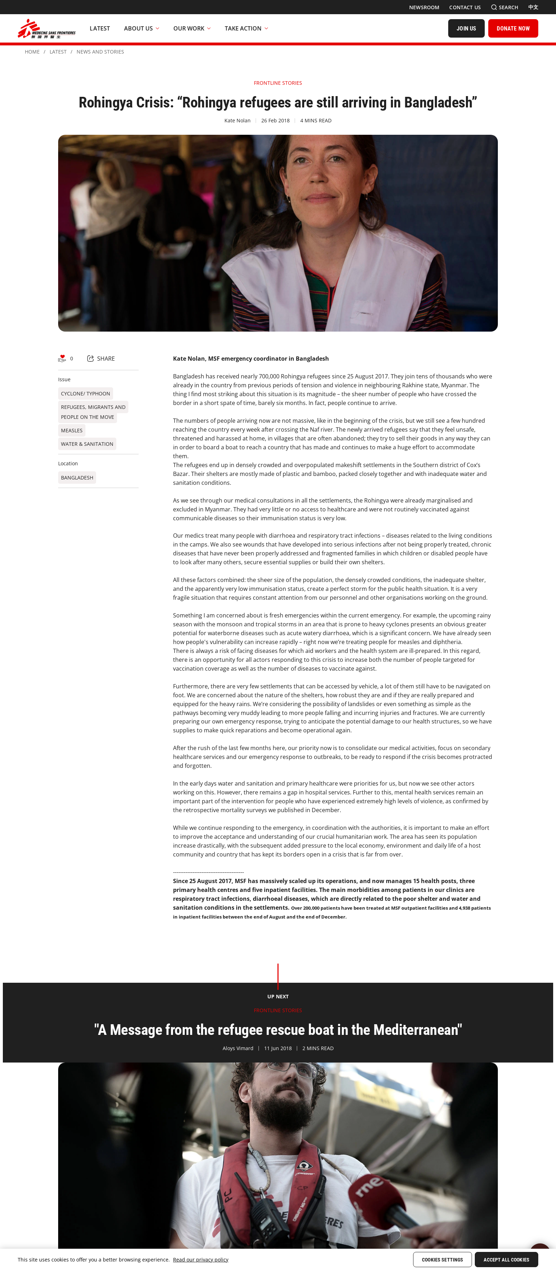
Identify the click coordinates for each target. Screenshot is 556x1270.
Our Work (192, 28)
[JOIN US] (466, 28)
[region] (278, 1259)
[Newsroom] (424, 7)
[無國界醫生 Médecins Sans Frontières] (47, 28)
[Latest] (100, 28)
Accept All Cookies (506, 1260)
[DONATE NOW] (513, 28)
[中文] (533, 7)
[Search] (504, 7)
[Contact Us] (465, 7)
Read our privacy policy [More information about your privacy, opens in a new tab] (200, 1259)
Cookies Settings (442, 1260)
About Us (141, 28)
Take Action (246, 28)
